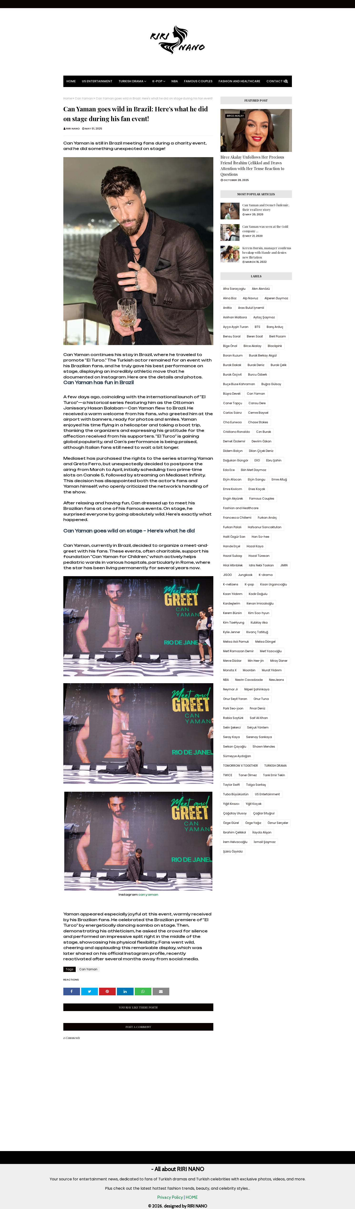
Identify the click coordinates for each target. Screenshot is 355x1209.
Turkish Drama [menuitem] (131, 81)
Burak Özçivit (232, 374)
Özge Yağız (253, 823)
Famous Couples (261, 498)
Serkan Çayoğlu (234, 746)
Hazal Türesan (259, 556)
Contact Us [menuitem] (276, 81)
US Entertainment (267, 794)
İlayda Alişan (261, 832)
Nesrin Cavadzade (249, 680)
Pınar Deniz (257, 708)
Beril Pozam (277, 336)
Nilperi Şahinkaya (256, 689)
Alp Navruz (250, 298)
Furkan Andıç (267, 518)
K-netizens (230, 584)
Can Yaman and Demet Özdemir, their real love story (265, 207)
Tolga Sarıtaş (256, 785)
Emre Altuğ (279, 479)
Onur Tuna (261, 699)
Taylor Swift (231, 785)
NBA (226, 680)
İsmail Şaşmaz (264, 842)
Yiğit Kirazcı (231, 804)
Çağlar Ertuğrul (264, 813)
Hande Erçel (231, 546)
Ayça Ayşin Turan (235, 327)
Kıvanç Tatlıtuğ (257, 632)
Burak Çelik (278, 365)
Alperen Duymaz (276, 298)
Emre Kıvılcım (232, 489)
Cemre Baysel (258, 413)
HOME (192, 1197)
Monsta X (229, 670)
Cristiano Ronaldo (236, 432)
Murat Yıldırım (272, 670)
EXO (257, 460)
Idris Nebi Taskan (261, 565)
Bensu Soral (231, 336)
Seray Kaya (231, 737)
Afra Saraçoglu (234, 289)
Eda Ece (229, 470)
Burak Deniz (256, 365)
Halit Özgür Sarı (234, 537)
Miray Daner (278, 661)
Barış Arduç (275, 327)
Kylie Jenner (231, 632)
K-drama (266, 575)
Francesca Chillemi (237, 518)
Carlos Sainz (232, 413)
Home (67, 98)
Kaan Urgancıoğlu (273, 584)
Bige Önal (230, 346)
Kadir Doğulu (258, 594)
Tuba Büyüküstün (236, 794)
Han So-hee (260, 537)
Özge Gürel (231, 823)
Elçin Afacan (232, 479)
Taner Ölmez (248, 775)
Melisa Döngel (265, 642)
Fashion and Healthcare (240, 508)
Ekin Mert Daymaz (253, 470)
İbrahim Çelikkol (234, 832)
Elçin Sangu (256, 479)
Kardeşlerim (231, 603)
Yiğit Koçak (253, 804)
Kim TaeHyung (233, 622)
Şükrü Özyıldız (233, 851)
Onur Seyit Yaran (235, 699)
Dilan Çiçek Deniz (261, 451)
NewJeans (276, 680)
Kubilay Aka (259, 622)
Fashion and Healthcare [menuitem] (239, 81)
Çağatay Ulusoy (235, 813)
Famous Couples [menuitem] (198, 81)
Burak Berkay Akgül (263, 355)
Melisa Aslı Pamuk (236, 642)
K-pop (249, 584)
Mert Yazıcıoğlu (271, 651)
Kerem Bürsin (232, 613)
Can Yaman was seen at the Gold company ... (265, 228)
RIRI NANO (73, 128)
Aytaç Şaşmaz (264, 317)
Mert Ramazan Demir (238, 651)
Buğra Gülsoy (271, 384)
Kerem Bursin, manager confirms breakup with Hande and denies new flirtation (266, 252)
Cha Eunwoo (232, 422)
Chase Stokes (258, 422)
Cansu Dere (257, 403)
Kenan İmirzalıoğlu (260, 603)
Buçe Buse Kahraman (239, 384)
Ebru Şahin (273, 460)
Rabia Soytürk (233, 718)
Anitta (227, 308)
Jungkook (245, 575)
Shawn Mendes (264, 746)
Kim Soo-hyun (258, 613)
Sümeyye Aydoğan (237, 756)
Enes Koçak (257, 489)
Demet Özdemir (234, 441)
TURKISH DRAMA (275, 766)
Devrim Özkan (261, 441)
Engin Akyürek (233, 498)
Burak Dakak (232, 365)
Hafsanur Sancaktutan (264, 527)
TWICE (227, 775)
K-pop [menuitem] (157, 81)
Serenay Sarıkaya (259, 737)
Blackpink (275, 346)
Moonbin (249, 670)
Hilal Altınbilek (233, 565)
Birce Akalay (252, 346)
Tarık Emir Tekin (274, 775)
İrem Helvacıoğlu (235, 842)
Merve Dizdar (232, 661)
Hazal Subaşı (232, 556)
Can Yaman (84, 98)
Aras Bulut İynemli (251, 308)
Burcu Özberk (257, 374)
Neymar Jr (230, 689)
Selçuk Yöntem (258, 727)
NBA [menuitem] (174, 81)
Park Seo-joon (233, 708)
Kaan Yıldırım (232, 594)
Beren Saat (255, 336)
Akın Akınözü (261, 289)
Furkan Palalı (232, 527)
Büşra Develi (231, 394)
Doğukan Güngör (235, 460)
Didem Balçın (233, 451)
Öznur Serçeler (278, 823)
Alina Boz (229, 298)
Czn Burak (263, 432)
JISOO (227, 575)
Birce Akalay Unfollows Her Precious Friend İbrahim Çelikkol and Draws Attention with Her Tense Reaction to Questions (252, 166)
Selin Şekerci (232, 727)
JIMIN (284, 565)
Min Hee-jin (256, 661)
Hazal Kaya (255, 546)
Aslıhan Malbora (235, 317)
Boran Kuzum (233, 355)
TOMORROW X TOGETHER (240, 766)
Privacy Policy (170, 1197)
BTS (257, 327)
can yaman (148, 894)
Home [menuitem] (71, 81)
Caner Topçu (232, 403)
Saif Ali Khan (259, 718)
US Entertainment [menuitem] (97, 81)
